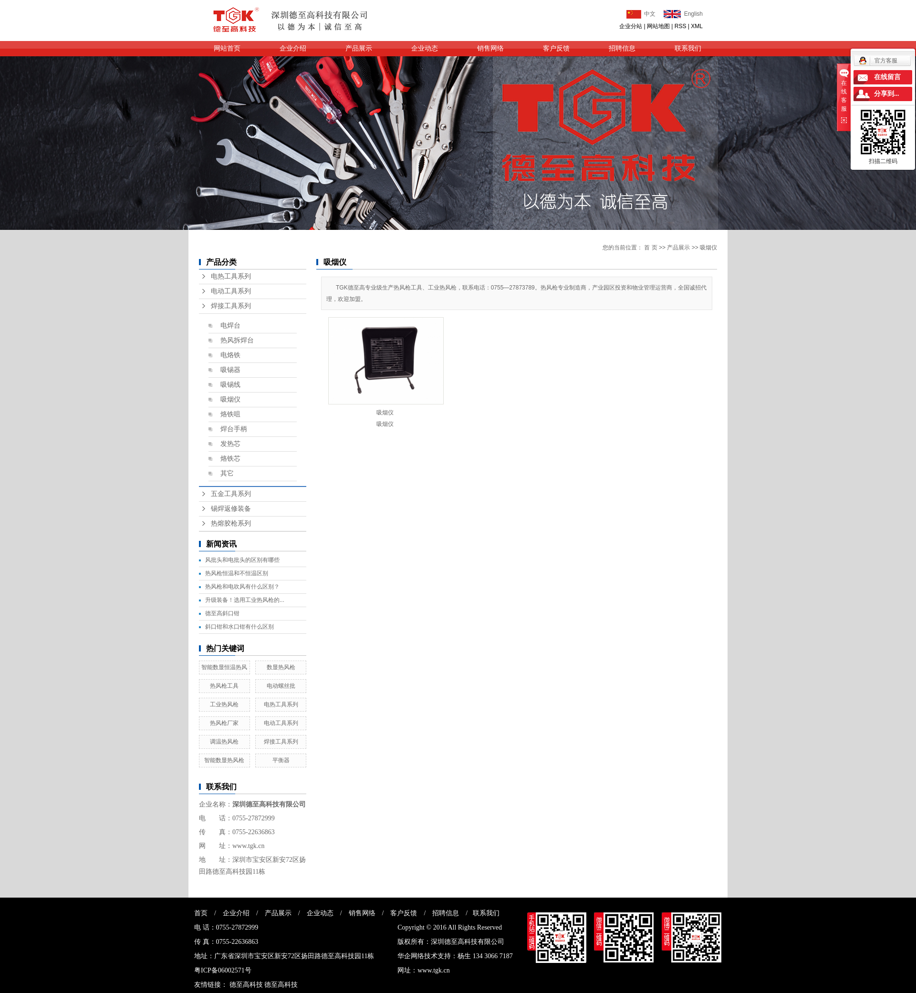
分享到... (886, 93)
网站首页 (227, 48)
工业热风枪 (224, 704)
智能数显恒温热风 (224, 667)
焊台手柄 (233, 429)
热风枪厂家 (224, 723)
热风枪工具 (224, 686)
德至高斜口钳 (222, 613)
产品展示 (358, 48)
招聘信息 (622, 48)
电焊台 (230, 325)
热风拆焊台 (237, 340)
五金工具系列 (231, 493)
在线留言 (887, 77)
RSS (681, 26)
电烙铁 (230, 355)
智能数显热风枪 (224, 760)
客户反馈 (556, 48)
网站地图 (658, 26)
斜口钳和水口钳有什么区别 (239, 626)
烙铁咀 (230, 414)
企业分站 (630, 26)
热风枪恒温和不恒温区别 (236, 573)
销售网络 (490, 48)
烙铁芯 (230, 458)
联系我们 (688, 48)
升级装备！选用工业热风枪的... (244, 600)
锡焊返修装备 (231, 508)
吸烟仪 (230, 399)
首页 (201, 913)
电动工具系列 (231, 291)
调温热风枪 (224, 741)
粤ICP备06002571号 (222, 970)
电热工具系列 (231, 276)
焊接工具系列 (231, 306)
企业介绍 (293, 48)
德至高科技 (246, 984)
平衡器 (281, 760)
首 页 (650, 247)
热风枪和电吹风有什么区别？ (242, 586)
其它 (227, 473)
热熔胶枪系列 (231, 523)
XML (697, 26)
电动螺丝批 (281, 686)
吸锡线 (230, 384)
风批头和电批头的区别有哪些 (242, 560)
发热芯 (230, 443)
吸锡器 (230, 369)
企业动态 (424, 48)
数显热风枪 (281, 667)
